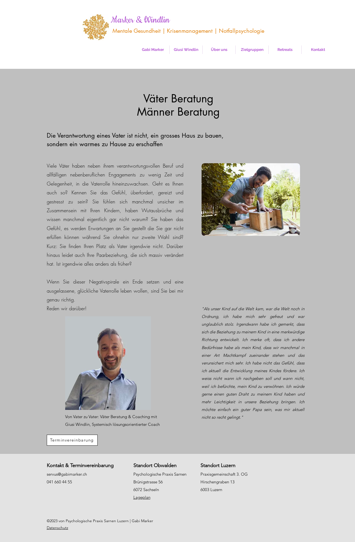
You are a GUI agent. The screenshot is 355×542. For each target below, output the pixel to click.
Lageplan (141, 497)
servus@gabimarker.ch (67, 474)
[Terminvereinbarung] (72, 440)
